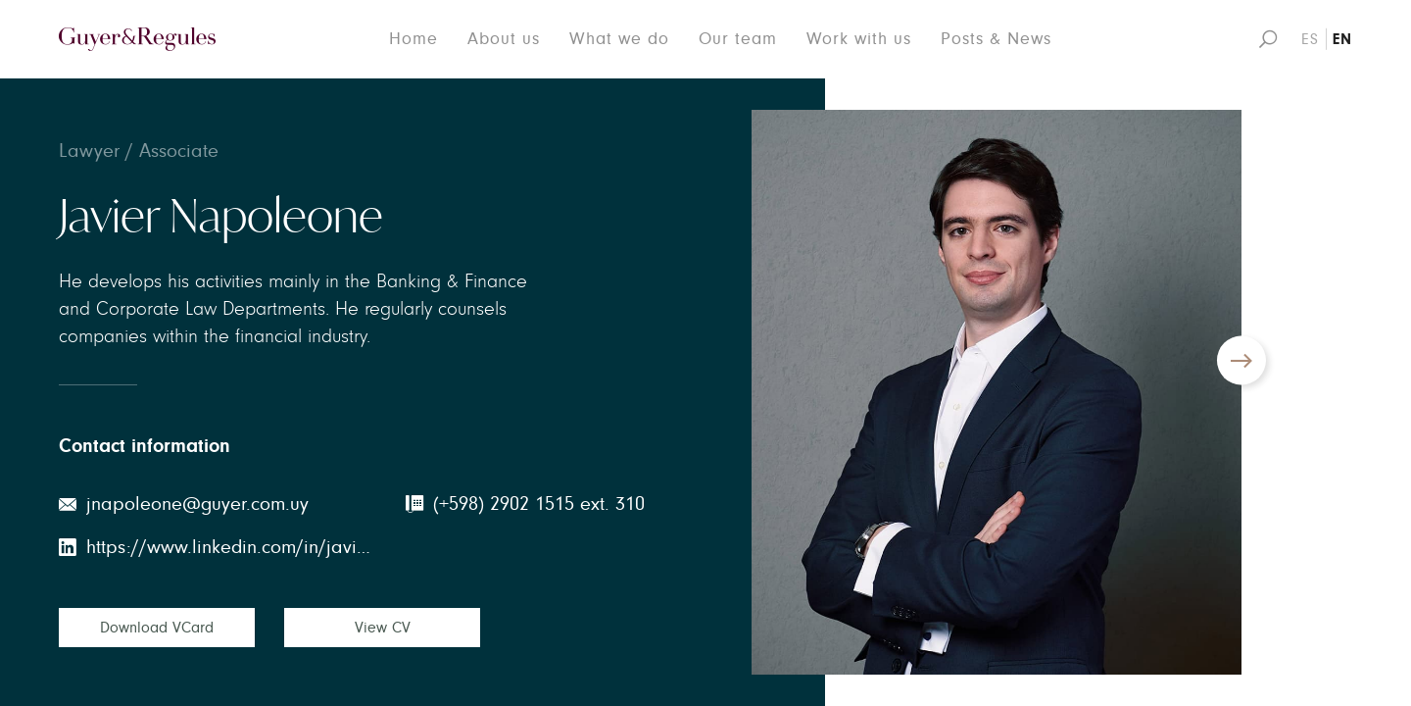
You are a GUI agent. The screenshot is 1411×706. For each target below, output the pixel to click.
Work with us (858, 38)
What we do (619, 38)
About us (503, 38)
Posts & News (996, 38)
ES (1310, 39)
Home (413, 38)
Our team (738, 38)
